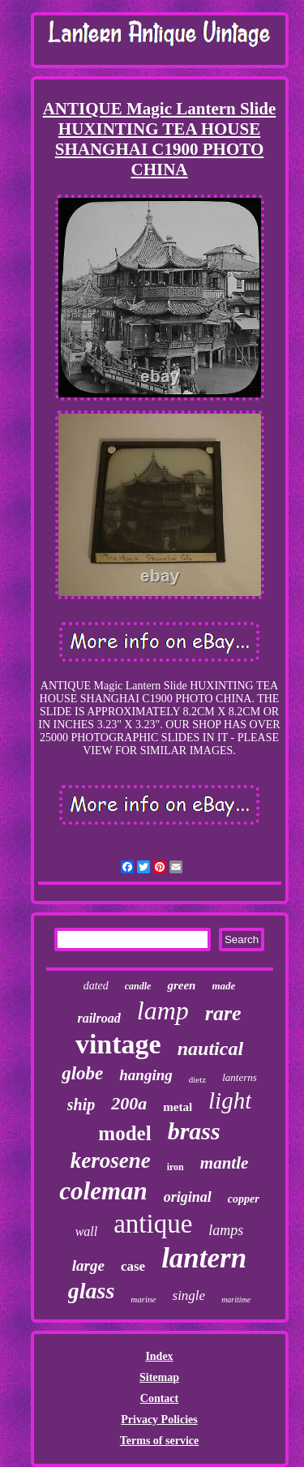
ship (81, 1104)
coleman (103, 1191)
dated (96, 986)
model (124, 1133)
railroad (98, 1018)
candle (138, 986)
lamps (225, 1230)
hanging (145, 1074)
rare (223, 1013)
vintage (118, 1044)
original (188, 1197)
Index (159, 1356)
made (223, 986)
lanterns (239, 1077)
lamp (163, 1010)
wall (86, 1231)
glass (91, 1290)
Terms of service (159, 1441)
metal (177, 1106)
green (181, 985)
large (88, 1265)
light (229, 1100)
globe (82, 1073)
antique (152, 1223)
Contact (159, 1398)
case (133, 1266)
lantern (203, 1258)
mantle (224, 1163)
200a (129, 1103)
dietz (197, 1079)
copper (243, 1199)
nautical (210, 1048)
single (189, 1295)
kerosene (111, 1160)
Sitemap (159, 1377)
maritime (235, 1299)
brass (194, 1130)
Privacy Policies (159, 1419)
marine (143, 1299)
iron (175, 1167)
